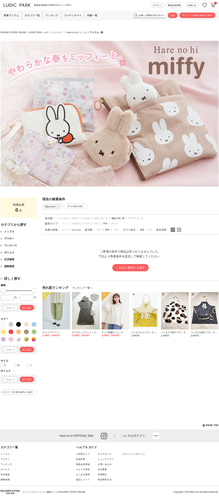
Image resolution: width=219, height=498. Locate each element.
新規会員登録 (174, 5)
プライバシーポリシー (133, 454)
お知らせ (192, 5)
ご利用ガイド (83, 454)
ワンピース (6, 464)
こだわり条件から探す (130, 267)
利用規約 (102, 474)
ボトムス (5, 469)
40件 (99, 230)
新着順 (75, 218)
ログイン (157, 5)
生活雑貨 (5, 474)
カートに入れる (213, 5)
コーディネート (73, 15)
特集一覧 (92, 15)
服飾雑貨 (5, 479)
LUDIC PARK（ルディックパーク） (46, 32)
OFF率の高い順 (136, 218)
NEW (87, 223)
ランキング (51, 15)
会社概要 (102, 469)
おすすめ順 (62, 218)
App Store (156, 436)
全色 (150, 230)
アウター (5, 459)
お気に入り (204, 5)
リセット (10, 307)
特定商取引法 (105, 479)
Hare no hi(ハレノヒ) (77, 32)
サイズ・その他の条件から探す (197, 15)
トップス (5, 454)
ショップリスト (106, 459)
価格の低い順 (101, 218)
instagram (104, 436)
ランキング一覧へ (82, 287)
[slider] (3, 290)
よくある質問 (83, 474)
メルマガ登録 (83, 469)
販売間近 (76, 223)
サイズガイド (105, 454)
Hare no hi (52, 206)
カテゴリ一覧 (32, 15)
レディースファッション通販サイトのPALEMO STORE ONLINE (54, 492)
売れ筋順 (86, 218)
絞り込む (27, 307)
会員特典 (80, 459)
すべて (65, 223)
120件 (116, 230)
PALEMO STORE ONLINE (13, 32)
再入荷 (114, 223)
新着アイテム (11, 15)
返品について (83, 479)
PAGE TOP (210, 425)
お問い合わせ (105, 464)
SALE (96, 223)
